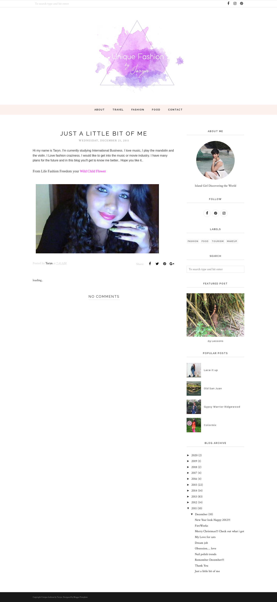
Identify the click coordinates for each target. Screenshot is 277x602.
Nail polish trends (205, 554)
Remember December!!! (209, 560)
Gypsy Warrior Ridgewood (222, 406)
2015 (194, 485)
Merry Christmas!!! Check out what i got (219, 531)
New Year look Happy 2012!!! (212, 520)
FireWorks (201, 526)
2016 (194, 479)
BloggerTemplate (80, 597)
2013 (194, 497)
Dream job (201, 543)
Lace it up (211, 370)
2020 (194, 455)
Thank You (201, 566)
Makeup (232, 241)
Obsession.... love (205, 548)
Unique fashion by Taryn (51, 597)
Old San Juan (213, 388)
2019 (194, 461)
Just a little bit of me (207, 571)
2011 (194, 508)
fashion (193, 241)
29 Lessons (216, 341)
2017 (194, 473)
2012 (194, 502)
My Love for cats (205, 537)
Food (205, 241)
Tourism (218, 241)
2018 (194, 467)
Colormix (210, 425)
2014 (194, 491)
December (201, 514)
